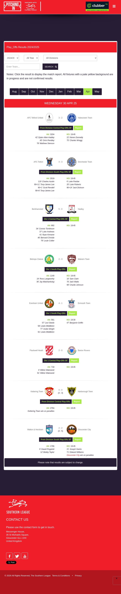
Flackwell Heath (36, 350)
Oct (33, 91)
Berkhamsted (37, 209)
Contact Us (17, 520)
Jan (60, 91)
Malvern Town (83, 259)
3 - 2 (60, 118)
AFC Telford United (35, 118)
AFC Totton (38, 162)
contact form (30, 527)
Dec (51, 91)
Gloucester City (84, 429)
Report (78, 128)
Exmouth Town (84, 303)
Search (51, 66)
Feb (69, 91)
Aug (14, 91)
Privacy (78, 575)
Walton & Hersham (35, 429)
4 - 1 (60, 303)
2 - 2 (60, 428)
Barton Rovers (84, 350)
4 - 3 (60, 162)
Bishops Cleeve (36, 259)
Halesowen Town (85, 118)
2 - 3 (60, 259)
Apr (88, 91)
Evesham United (36, 303)
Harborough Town (85, 391)
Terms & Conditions (61, 575)
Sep (23, 91)
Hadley (81, 209)
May (97, 91)
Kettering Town (37, 391)
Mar (79, 91)
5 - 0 (60, 209)
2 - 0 (60, 350)
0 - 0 (60, 390)
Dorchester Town (85, 162)
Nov (42, 91)
